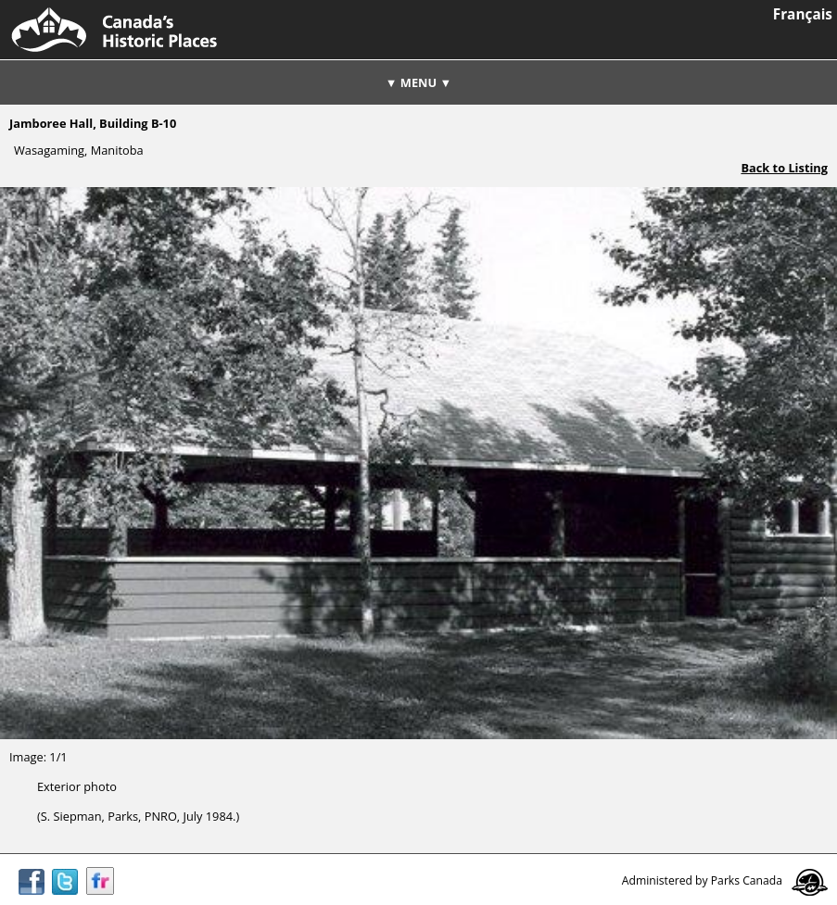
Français (802, 14)
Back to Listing (784, 167)
